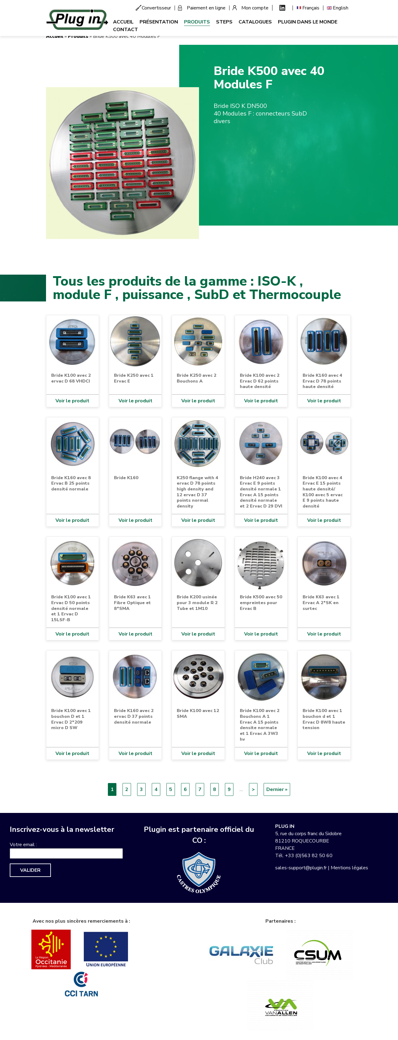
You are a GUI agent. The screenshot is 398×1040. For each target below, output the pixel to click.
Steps (224, 22)
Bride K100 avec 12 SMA (198, 713)
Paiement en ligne (206, 7)
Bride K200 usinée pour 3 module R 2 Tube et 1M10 (197, 602)
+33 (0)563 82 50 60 (308, 855)
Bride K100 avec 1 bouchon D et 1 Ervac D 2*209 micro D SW (71, 719)
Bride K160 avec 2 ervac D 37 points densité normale (134, 716)
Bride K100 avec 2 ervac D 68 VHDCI (71, 378)
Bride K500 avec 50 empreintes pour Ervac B (261, 602)
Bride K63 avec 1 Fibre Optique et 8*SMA (132, 602)
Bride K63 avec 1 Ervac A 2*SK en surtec (321, 602)
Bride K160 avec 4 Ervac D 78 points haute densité (322, 381)
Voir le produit (72, 400)
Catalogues (255, 22)
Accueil (123, 22)
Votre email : (23, 844)
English (340, 7)
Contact (125, 29)
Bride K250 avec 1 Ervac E (134, 378)
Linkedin (282, 8)
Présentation (159, 22)
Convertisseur (156, 7)
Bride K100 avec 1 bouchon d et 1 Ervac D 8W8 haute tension (324, 719)
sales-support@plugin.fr (301, 867)
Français (310, 7)
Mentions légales (349, 867)
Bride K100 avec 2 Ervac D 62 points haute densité (259, 381)
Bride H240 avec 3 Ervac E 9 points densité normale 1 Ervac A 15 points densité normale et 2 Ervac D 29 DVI (261, 492)
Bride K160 (126, 478)
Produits (197, 22)
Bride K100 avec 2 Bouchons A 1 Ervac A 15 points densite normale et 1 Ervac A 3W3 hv (259, 724)
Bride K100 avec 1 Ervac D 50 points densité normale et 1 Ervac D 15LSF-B (71, 608)
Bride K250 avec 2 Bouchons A (196, 378)
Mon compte (254, 7)
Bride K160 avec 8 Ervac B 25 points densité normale (71, 483)
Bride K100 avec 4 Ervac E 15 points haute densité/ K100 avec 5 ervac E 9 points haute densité (323, 492)
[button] (122, 162)
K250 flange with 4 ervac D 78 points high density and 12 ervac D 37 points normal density (197, 492)
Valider (30, 870)
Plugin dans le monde (307, 22)
